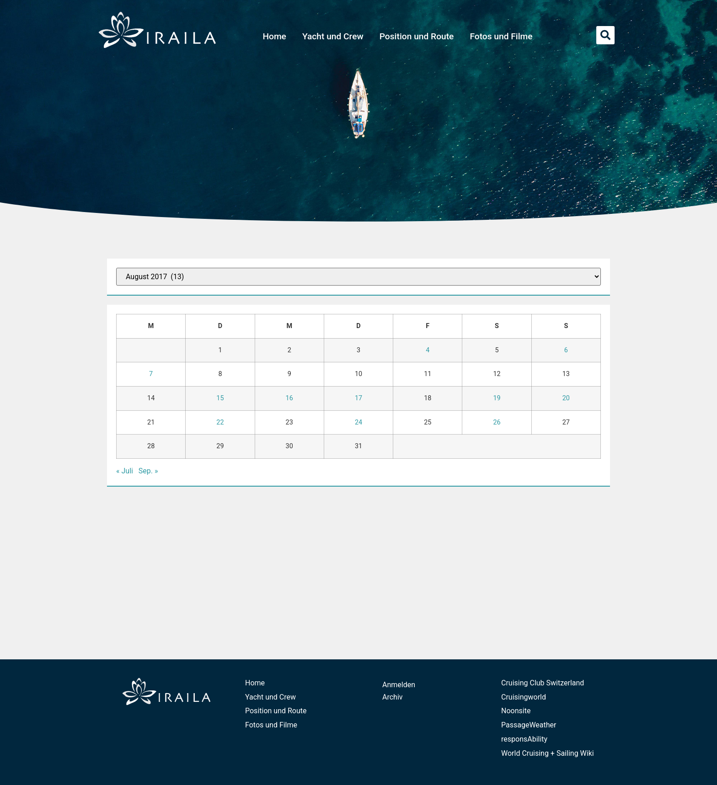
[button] (605, 35)
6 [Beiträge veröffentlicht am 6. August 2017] (566, 350)
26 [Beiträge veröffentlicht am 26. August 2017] (496, 422)
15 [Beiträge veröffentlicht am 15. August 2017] (220, 398)
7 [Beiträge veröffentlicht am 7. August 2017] (151, 374)
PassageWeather (528, 725)
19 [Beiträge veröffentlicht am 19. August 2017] (496, 398)
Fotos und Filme (501, 36)
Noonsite (515, 710)
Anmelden (398, 684)
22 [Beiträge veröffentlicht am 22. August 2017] (220, 422)
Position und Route (417, 36)
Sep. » (148, 471)
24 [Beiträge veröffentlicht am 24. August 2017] (358, 422)
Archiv (392, 697)
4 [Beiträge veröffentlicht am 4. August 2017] (427, 350)
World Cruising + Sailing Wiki (547, 753)
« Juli (124, 471)
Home (274, 36)
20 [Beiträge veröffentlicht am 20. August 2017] (566, 398)
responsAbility (524, 739)
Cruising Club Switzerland (542, 683)
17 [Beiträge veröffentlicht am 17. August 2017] (358, 398)
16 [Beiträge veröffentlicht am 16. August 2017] (289, 398)
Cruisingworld (523, 697)
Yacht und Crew (333, 36)
